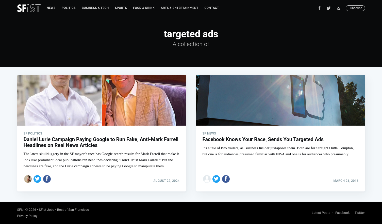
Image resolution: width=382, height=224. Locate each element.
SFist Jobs (46, 210)
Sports (121, 8)
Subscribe (355, 8)
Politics (69, 8)
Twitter (360, 213)
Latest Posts (321, 213)
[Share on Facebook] (47, 179)
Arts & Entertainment (179, 8)
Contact (212, 8)
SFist (21, 210)
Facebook (342, 213)
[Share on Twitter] (37, 179)
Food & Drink (144, 8)
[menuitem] (51, 8)
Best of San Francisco (73, 210)
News (51, 8)
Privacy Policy (27, 216)
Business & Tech (95, 8)
